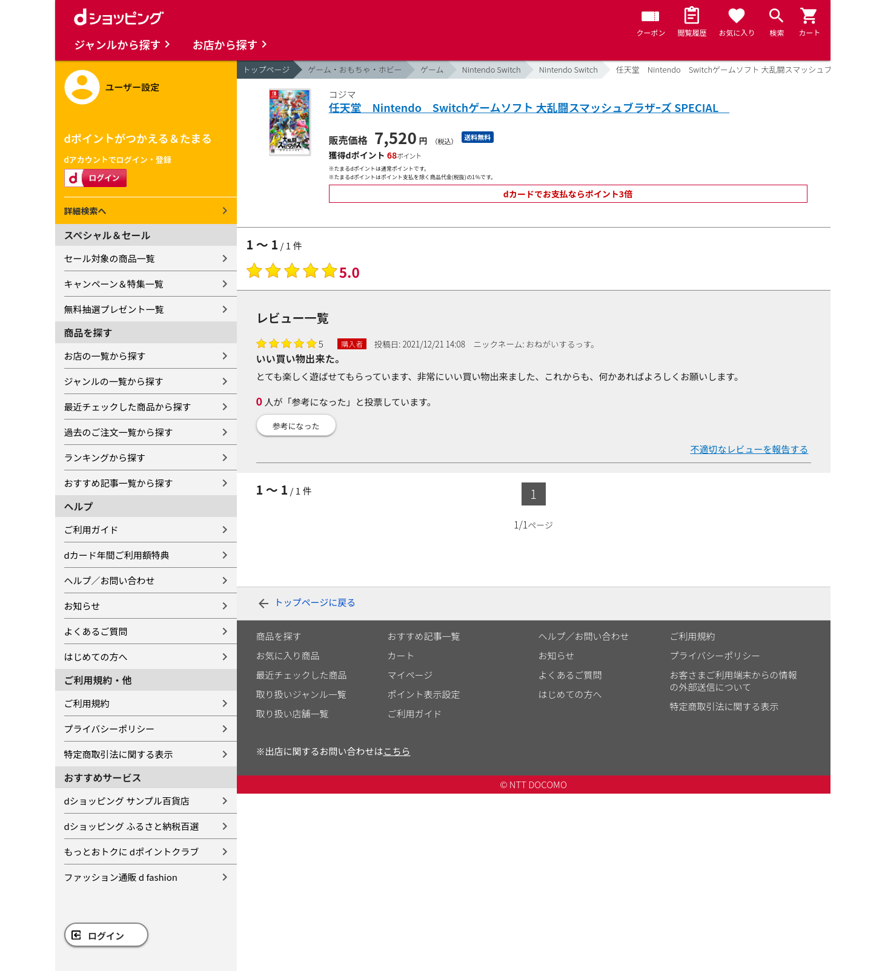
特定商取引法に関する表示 (118, 754)
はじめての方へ (96, 656)
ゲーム (432, 69)
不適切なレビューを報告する (749, 449)
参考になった (296, 426)
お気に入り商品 (288, 655)
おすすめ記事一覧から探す (118, 482)
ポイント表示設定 (424, 694)
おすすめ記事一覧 (424, 636)
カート (401, 655)
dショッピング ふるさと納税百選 (131, 826)
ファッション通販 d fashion (120, 877)
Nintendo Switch (491, 69)
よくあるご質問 (96, 631)
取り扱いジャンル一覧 (301, 694)
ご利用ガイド (91, 529)
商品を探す (279, 636)
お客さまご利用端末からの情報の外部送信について (733, 680)
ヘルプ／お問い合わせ (109, 580)
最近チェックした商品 (301, 674)
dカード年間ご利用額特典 (117, 554)
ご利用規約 (87, 703)
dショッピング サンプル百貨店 (127, 800)
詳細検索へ (85, 211)
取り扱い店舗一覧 (292, 713)
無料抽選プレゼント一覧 (114, 309)
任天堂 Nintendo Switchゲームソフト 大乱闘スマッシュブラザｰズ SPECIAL (529, 107)
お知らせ (82, 605)
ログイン (106, 935)
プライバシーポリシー (109, 728)
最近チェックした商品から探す (127, 406)
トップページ (266, 69)
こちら (397, 751)
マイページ (410, 674)
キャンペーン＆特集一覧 (114, 283)
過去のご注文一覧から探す (118, 432)
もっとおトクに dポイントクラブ (131, 851)
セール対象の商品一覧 (109, 258)
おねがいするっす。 (562, 344)
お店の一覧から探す (105, 355)
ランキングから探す (105, 457)
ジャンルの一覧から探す (114, 381)
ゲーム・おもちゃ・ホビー (355, 69)
